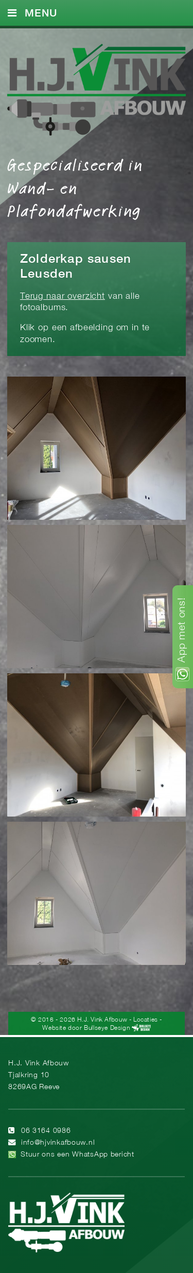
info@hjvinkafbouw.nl (58, 1143)
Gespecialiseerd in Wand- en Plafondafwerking (75, 187)
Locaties (145, 1020)
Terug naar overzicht (62, 296)
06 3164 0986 (46, 1131)
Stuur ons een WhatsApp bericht (77, 1154)
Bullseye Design (107, 1028)
